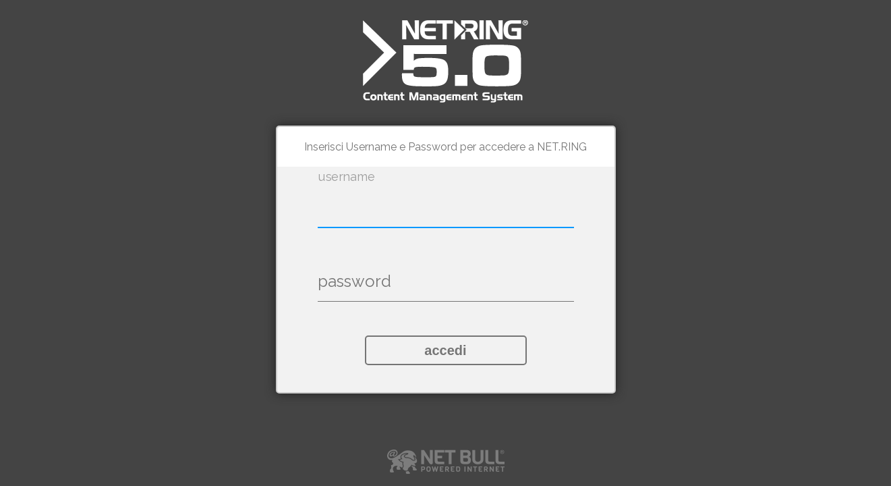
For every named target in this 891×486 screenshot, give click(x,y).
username (346, 176)
